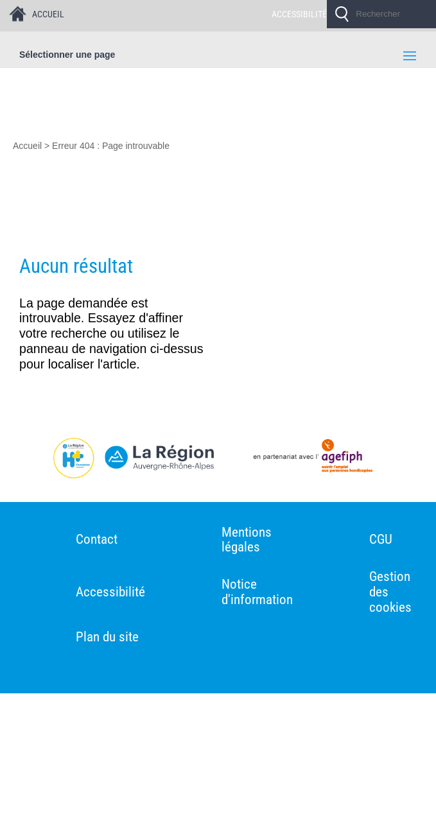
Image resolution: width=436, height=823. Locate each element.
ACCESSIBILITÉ (299, 14)
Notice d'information (257, 592)
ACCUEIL (48, 14)
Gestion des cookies (390, 592)
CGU (380, 539)
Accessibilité (110, 592)
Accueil (27, 146)
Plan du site (107, 637)
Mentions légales (247, 540)
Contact (97, 539)
